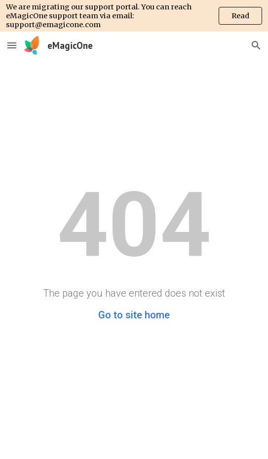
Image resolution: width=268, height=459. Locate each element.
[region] (134, 16)
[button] (12, 45)
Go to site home (134, 315)
